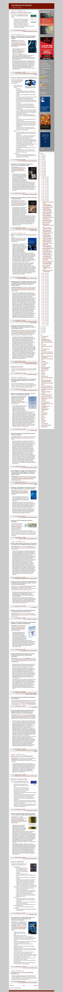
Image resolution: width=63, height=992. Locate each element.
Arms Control (18, 73)
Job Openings (34, 707)
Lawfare (42, 411)
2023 (42, 159)
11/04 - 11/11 (44, 188)
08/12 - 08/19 (44, 277)
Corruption (16, 362)
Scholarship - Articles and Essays (31, 363)
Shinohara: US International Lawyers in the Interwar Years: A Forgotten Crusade (22, 164)
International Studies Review (23, 14)
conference (31, 384)
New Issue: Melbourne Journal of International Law (24, 77)
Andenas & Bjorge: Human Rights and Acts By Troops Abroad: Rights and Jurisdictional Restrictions (23, 655)
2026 (42, 155)
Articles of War (43, 350)
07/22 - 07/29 (44, 282)
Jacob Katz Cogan (45, 63)
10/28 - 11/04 (44, 190)
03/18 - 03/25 (44, 308)
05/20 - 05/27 (44, 295)
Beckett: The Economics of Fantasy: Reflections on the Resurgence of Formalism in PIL (23, 611)
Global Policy (20, 863)
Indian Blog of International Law (46, 386)
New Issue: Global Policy (17, 861)
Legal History (27, 194)
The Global (43, 422)
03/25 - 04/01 (44, 307)
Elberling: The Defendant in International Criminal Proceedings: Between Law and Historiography (23, 488)
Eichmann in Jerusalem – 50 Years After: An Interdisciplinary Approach (17, 400)
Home (24, 985)
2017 (42, 168)
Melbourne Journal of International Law (30, 160)
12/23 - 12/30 (44, 178)
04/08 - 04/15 (44, 304)
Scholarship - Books (33, 194)
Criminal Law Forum (21, 781)
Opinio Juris (43, 417)
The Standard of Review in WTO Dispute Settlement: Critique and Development (18, 628)
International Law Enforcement (24, 278)
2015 (42, 171)
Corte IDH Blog (44, 364)
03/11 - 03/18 (44, 310)
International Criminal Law (32, 390)
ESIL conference (23, 368)
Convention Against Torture (24, 483)
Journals (35, 31)
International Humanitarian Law (26, 73)
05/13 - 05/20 (44, 296)
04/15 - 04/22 (44, 302)
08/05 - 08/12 (44, 279)
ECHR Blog (43, 373)
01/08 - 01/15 (44, 323)
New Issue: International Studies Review (21, 12)
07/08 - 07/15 (44, 285)
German (33, 704)
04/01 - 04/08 (44, 305)
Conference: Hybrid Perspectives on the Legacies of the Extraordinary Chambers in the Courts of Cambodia (23, 380)
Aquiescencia (43, 344)
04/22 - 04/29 (44, 301)
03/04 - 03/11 (44, 311)
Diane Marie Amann (44, 370)
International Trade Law (33, 362)
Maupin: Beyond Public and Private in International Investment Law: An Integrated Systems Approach (24, 544)
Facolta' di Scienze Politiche (25, 586)
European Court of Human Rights (21, 692)
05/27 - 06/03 (44, 293)
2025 (42, 156)
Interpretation (27, 858)
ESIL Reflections (29, 619)
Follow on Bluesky (43, 93)
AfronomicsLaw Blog (44, 336)
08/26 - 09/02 (44, 274)
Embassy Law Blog (44, 376)
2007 (42, 332)
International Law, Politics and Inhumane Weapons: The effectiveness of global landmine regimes (18, 44)
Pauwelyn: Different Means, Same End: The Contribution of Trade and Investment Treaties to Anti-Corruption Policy (23, 327)
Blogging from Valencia (17, 366)
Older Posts (36, 985)
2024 (42, 158)
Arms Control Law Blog (45, 348)
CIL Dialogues (43, 361)
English (31, 704)
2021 (42, 162)
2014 (42, 172)
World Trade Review (33, 982)
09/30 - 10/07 (44, 196)
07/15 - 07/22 (44, 283)
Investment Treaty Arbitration (46, 396)
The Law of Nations (44, 423)
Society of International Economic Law (19, 975)
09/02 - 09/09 (44, 273)
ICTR (24, 467)
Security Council (31, 750)
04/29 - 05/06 (44, 299)
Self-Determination (33, 775)
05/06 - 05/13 (44, 298)
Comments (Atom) (17, 987)
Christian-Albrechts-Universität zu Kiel (19, 700)
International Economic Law (24, 982)
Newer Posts (12, 985)
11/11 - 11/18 (44, 187)
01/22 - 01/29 (44, 320)
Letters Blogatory (44, 414)
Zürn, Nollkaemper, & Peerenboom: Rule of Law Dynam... (47, 267)
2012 (42, 175)
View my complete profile (46, 68)
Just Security (43, 400)
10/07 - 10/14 (44, 194)
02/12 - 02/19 (44, 316)
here (31, 387)
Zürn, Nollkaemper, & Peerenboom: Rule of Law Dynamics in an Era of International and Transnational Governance (23, 919)
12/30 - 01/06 (44, 177)
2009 (42, 329)
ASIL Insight (17, 483)
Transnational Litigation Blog (46, 425)
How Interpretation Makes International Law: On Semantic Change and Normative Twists (19, 820)
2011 (42, 326)
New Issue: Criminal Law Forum (19, 779)
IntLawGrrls (43, 393)
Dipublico (43, 371)
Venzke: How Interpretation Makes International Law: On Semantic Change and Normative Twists (23, 814)
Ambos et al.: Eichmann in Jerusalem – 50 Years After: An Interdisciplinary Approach (23, 394)
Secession (28, 775)
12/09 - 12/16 (44, 181)
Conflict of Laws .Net (44, 362)
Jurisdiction (35, 692)
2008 (42, 331)
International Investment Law (27, 321)
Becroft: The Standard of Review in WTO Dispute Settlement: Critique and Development (23, 623)
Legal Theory (34, 619)
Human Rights (29, 692)
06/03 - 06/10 (44, 292)
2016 (42, 169)
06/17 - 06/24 (44, 289)
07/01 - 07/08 (44, 286)
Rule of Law (27, 967)
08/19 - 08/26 (44, 276)
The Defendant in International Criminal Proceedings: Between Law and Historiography (19, 492)
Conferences (25, 390)
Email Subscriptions (45, 81)
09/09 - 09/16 (44, 200)
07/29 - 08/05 (44, 280)
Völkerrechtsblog (44, 426)
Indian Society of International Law (47, 387)
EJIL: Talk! (43, 374)
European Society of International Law (30, 538)
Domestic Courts (18, 321)
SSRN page (43, 73)
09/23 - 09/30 (44, 197)
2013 (42, 174)
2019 (42, 165)
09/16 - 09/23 (44, 199)
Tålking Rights (43, 420)
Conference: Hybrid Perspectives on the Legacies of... (47, 225)
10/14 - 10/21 (44, 193)
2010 (42, 328)
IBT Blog (42, 384)
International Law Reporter (22, 5)
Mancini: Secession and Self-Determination (22, 756)
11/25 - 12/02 (44, 184)
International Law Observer (46, 391)
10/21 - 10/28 (44, 191)
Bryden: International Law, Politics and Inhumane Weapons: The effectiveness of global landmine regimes (23, 37)
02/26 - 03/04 (44, 313)
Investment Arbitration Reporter (46, 394)
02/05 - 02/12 (44, 317)
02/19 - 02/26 (44, 314)
